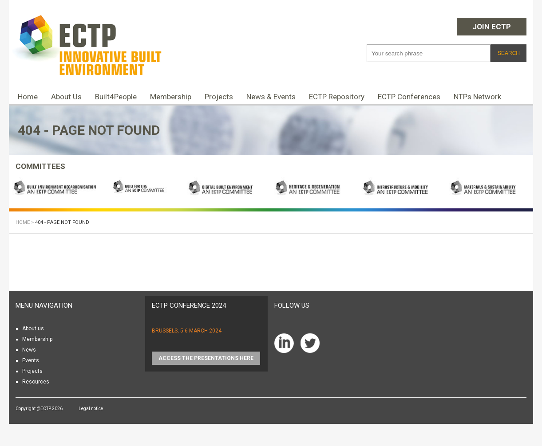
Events (30, 360)
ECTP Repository (336, 96)
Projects (219, 96)
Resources (35, 382)
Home (28, 96)
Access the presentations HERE (205, 358)
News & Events (271, 96)
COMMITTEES (40, 166)
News (29, 350)
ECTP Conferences (409, 96)
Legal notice (91, 408)
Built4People (116, 96)
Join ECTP (491, 26)
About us (33, 328)
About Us (66, 96)
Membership (170, 96)
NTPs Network (477, 96)
